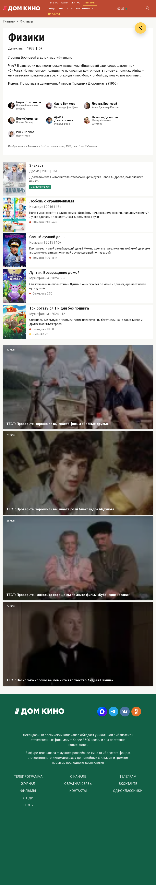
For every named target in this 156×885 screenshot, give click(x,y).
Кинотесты (66, 8)
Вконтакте (128, 784)
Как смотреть (84, 8)
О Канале (78, 777)
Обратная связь (78, 784)
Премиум (54, 14)
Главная (9, 21)
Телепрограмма (58, 2)
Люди (52, 8)
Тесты (28, 805)
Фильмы (89, 2)
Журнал (76, 2)
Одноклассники (128, 791)
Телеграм (128, 777)
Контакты (78, 791)
